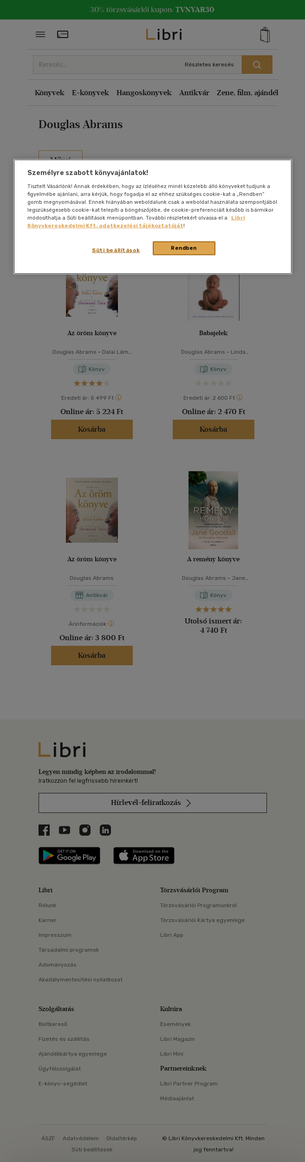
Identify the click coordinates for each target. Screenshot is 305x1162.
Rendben (184, 248)
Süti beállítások (116, 250)
